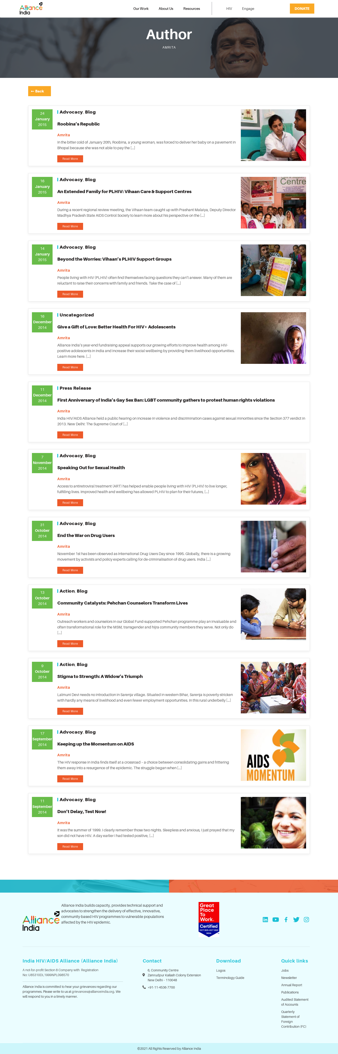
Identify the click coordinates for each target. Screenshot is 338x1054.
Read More (70, 158)
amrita (63, 135)
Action (67, 591)
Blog (90, 111)
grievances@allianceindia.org (93, 991)
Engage (248, 8)
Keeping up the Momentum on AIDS (95, 743)
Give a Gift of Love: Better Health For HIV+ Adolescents (116, 326)
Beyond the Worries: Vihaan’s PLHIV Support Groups (114, 259)
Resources (191, 8)
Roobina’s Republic (78, 123)
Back (39, 91)
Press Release (75, 388)
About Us (166, 8)
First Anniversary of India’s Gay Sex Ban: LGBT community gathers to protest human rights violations (166, 400)
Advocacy (71, 111)
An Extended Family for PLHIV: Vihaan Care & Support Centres (124, 191)
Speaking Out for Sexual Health (91, 467)
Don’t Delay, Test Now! (81, 811)
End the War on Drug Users (86, 535)
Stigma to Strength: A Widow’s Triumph (100, 676)
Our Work (141, 8)
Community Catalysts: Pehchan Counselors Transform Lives (122, 602)
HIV (229, 8)
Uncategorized (77, 314)
